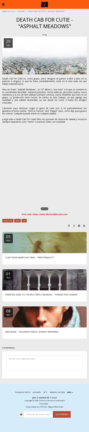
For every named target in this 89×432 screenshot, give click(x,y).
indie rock (8, 220)
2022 (17, 220)
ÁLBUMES (21, 11)
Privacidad (43, 404)
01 (8, 275)
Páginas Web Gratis (55, 407)
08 (8, 312)
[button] (3, 4)
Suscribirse (61, 414)
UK (24, 220)
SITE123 (43, 407)
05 (8, 238)
